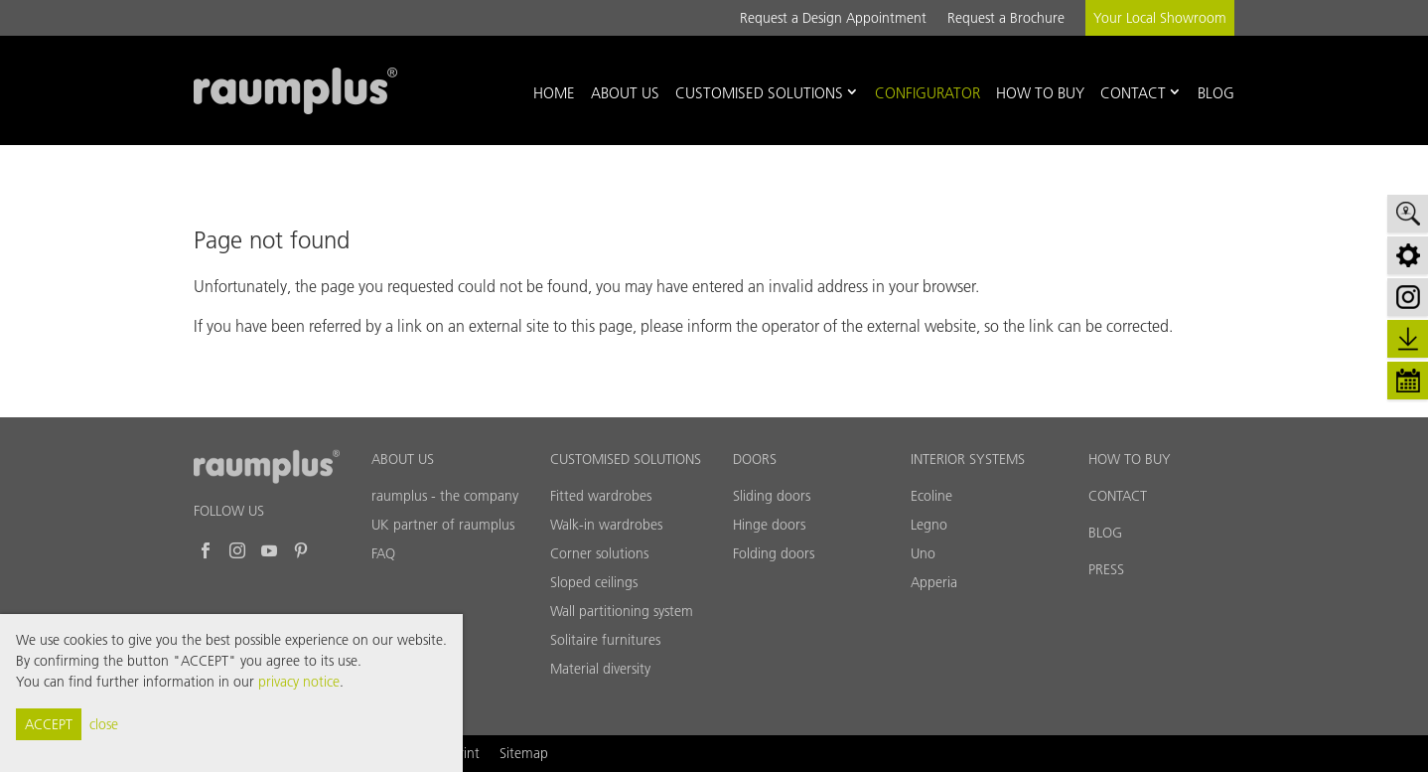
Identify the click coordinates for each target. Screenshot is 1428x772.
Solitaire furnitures (605, 640)
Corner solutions (599, 553)
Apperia (934, 582)
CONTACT (1117, 496)
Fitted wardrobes (600, 496)
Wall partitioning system (621, 611)
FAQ (383, 553)
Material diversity (600, 669)
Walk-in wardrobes (606, 525)
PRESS (1106, 569)
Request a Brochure (1006, 18)
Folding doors (773, 553)
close (103, 724)
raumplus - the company (444, 496)
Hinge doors (769, 525)
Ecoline (931, 496)
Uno (923, 553)
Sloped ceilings (594, 582)
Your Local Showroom (1159, 18)
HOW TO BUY (1129, 459)
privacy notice (299, 682)
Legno (929, 525)
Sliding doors (771, 496)
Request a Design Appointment (833, 18)
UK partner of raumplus (442, 525)
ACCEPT (48, 724)
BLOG (1105, 532)
